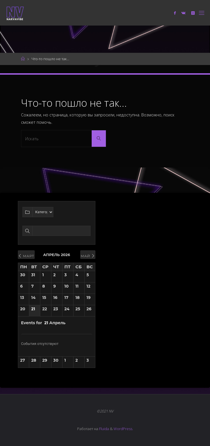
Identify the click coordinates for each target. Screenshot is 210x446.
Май (88, 256)
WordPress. (123, 428)
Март (26, 256)
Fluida (103, 428)
